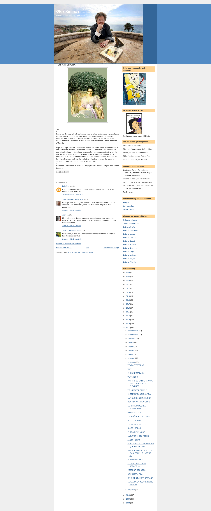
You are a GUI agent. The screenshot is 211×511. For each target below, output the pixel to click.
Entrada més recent (63, 248)
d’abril (130, 354)
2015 (128, 312)
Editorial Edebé (129, 241)
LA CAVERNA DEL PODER (138, 436)
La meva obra (128, 206)
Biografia (126, 202)
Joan (64, 215)
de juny (131, 346)
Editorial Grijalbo (129, 251)
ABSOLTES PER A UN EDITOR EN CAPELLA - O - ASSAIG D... (139, 453)
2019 (128, 296)
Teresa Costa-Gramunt (71, 230)
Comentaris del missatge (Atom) (80, 252)
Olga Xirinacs (68, 11)
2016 (128, 308)
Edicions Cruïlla (129, 227)
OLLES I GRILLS (134, 428)
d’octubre (132, 338)
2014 (128, 316)
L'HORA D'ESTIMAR (135, 373)
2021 (128, 288)
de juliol (131, 342)
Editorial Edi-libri (129, 244)
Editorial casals (129, 234)
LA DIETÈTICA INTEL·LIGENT (139, 416)
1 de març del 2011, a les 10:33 (71, 226)
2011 (128, 328)
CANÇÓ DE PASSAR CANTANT (140, 478)
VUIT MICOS (132, 377)
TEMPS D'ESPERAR (135, 365)
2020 (128, 292)
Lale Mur (65, 186)
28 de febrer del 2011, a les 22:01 (72, 194)
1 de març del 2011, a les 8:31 (71, 210)
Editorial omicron (129, 255)
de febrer (132, 362)
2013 (128, 320)
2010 (128, 495)
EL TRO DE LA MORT (136, 432)
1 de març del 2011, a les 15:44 (71, 239)
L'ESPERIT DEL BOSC (136, 470)
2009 (128, 499)
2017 (128, 304)
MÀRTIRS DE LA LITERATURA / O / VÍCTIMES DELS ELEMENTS (140, 383)
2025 (128, 272)
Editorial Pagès (129, 258)
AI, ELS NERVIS (133, 440)
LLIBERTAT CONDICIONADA (139, 394)
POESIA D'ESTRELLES (136, 424)
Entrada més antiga (111, 248)
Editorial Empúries (130, 248)
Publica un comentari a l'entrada (68, 244)
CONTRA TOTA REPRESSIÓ (138, 402)
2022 (128, 284)
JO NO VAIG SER (134, 412)
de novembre (133, 335)
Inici (87, 248)
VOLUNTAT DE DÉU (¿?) (137, 390)
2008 (128, 503)
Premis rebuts (128, 209)
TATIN (129, 369)
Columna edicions (130, 220)
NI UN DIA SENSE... (135, 420)
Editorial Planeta (129, 262)
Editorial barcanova (130, 230)
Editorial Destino (129, 237)
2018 (128, 300)
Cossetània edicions (131, 223)
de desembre (133, 331)
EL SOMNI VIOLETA (135, 460)
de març (131, 358)
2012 (128, 324)
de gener (131, 490)
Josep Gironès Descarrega (72, 199)
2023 (128, 280)
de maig (131, 350)
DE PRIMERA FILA (134, 474)
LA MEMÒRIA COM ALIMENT (139, 398)
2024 (128, 276)
